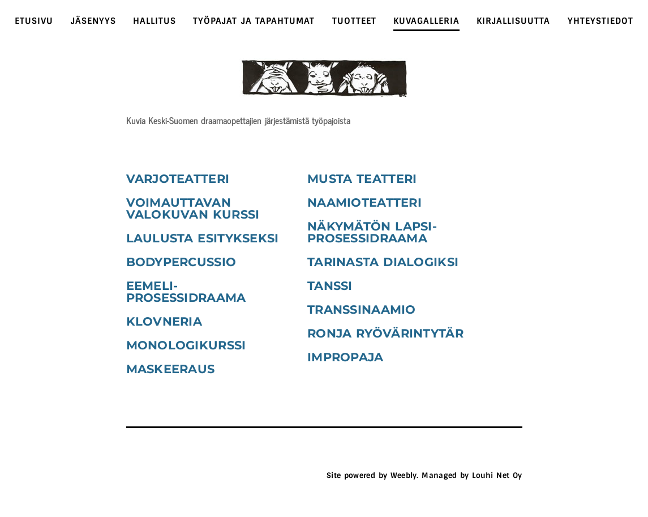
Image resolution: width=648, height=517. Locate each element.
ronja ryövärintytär (385, 333)
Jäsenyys (93, 21)
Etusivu (34, 21)
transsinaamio (361, 309)
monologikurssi (186, 345)
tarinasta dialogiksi (382, 262)
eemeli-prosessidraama (186, 292)
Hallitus (154, 21)
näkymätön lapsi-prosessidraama (372, 232)
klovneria (164, 321)
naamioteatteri (364, 202)
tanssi (330, 286)
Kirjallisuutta (513, 21)
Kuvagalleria (426, 21)
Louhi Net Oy (497, 475)
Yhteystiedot (600, 21)
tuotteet (354, 21)
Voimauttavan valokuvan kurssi (193, 208)
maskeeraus (170, 369)
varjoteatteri (178, 179)
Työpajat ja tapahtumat (254, 21)
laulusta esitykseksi (202, 238)
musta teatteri (362, 179)
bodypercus (170, 262)
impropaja (345, 357)
